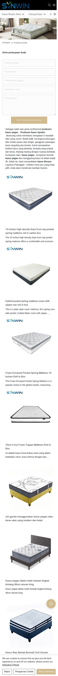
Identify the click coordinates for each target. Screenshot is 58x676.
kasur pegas (12, 158)
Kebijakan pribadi (10, 665)
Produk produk (20, 43)
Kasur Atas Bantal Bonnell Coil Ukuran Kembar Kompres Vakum (26, 654)
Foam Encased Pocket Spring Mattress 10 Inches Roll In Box (28, 374)
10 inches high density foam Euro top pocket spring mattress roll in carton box (29, 231)
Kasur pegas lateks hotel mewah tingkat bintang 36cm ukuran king (27, 582)
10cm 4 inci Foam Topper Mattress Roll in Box (28, 446)
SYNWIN (6, 43)
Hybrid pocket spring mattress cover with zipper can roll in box (27, 303)
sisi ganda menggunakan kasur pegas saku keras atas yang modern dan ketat (29, 518)
